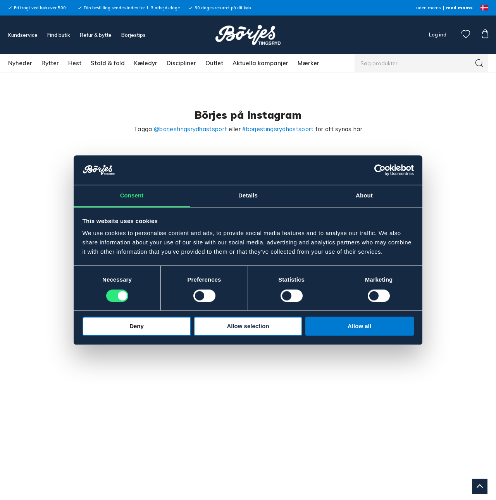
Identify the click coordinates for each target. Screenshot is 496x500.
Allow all (359, 326)
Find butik (58, 35)
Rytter (50, 63)
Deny (136, 326)
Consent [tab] (132, 195)
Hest (74, 63)
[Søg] (479, 63)
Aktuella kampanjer (260, 63)
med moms (459, 7)
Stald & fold (108, 63)
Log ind (437, 34)
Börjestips (133, 35)
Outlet (214, 63)
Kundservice (23, 35)
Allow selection (248, 326)
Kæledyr (145, 63)
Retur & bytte (96, 35)
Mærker (308, 63)
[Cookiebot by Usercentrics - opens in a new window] (380, 170)
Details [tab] (248, 195)
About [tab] (364, 195)
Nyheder (20, 63)
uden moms (428, 7)
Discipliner (181, 63)
